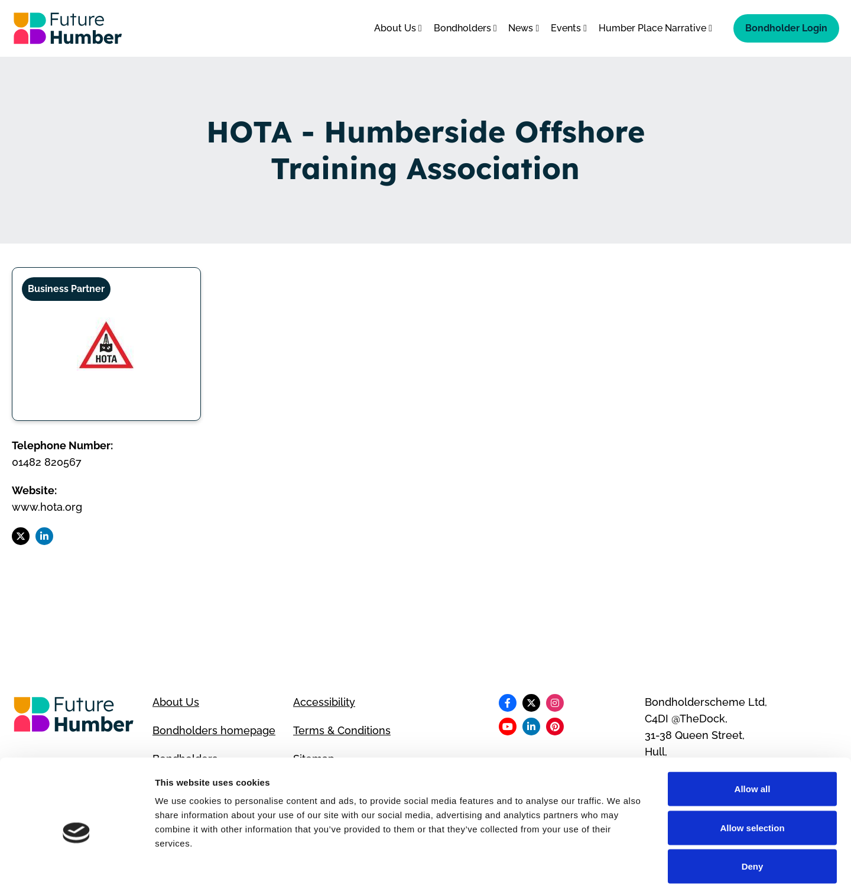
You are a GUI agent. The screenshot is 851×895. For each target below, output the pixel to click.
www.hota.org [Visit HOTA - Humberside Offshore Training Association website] (47, 507)
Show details (620, 872)
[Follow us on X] (21, 536)
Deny (753, 817)
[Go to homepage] (68, 28)
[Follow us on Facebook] (508, 703)
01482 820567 (47, 462)
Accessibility (324, 702)
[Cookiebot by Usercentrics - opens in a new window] (76, 872)
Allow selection (752, 779)
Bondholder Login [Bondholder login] (786, 28)
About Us (398, 28)
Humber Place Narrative (655, 28)
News (523, 28)
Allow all (753, 740)
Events (569, 28)
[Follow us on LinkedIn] (44, 536)
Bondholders (465, 28)
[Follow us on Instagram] (555, 703)
